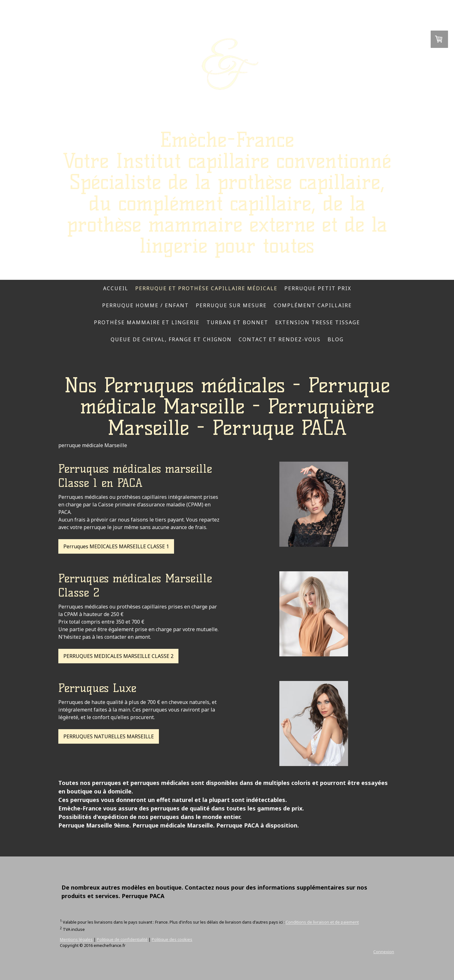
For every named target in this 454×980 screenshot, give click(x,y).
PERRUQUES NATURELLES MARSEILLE (108, 736)
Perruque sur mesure (231, 305)
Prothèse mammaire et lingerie (147, 322)
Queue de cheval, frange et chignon (171, 339)
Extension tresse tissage (317, 322)
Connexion (383, 951)
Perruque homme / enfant (145, 305)
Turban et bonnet (237, 322)
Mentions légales (76, 939)
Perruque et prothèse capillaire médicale (206, 288)
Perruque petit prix (317, 288)
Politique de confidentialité (122, 939)
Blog (336, 339)
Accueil (115, 288)
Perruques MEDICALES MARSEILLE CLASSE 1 (116, 546)
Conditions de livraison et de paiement (322, 922)
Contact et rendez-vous (280, 339)
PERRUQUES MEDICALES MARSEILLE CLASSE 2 (118, 656)
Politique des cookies (172, 939)
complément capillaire (313, 305)
